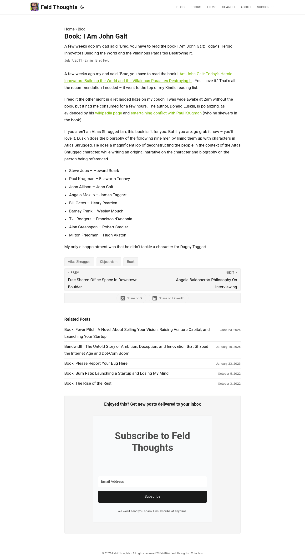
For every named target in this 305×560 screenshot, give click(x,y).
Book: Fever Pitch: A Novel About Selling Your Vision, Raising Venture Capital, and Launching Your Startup (137, 333)
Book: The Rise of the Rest (88, 383)
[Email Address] (152, 481)
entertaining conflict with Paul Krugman (166, 113)
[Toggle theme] (82, 7)
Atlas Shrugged (79, 262)
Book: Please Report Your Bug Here (95, 363)
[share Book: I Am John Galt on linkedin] (169, 298)
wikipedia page (108, 113)
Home (69, 29)
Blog (82, 29)
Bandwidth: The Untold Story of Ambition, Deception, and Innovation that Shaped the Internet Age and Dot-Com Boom (136, 350)
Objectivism (108, 262)
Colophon (197, 553)
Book (131, 262)
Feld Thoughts (53, 7)
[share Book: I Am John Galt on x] (131, 298)
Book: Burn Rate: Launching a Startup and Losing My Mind (116, 373)
